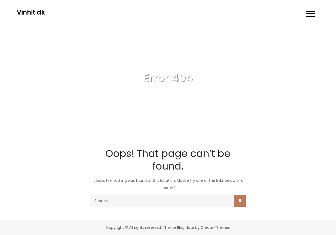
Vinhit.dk (31, 12)
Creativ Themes (215, 227)
